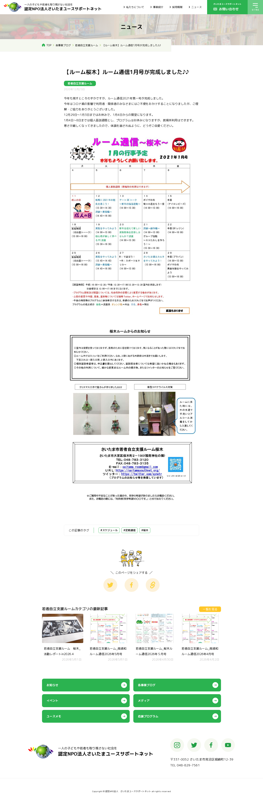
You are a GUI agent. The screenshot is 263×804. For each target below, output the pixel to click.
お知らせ (52, 685)
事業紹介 (158, 7)
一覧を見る (210, 609)
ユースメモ (54, 716)
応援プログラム (148, 716)
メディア (144, 701)
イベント (52, 701)
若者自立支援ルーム (86, 45)
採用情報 (177, 7)
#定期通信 (129, 530)
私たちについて (135, 7)
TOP (48, 45)
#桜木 (144, 530)
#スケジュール (109, 530)
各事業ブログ (63, 45)
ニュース (196, 7)
